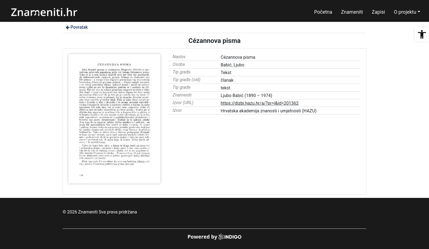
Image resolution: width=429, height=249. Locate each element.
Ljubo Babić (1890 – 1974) (247, 95)
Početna (323, 12)
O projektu (405, 12)
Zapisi (378, 12)
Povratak (76, 27)
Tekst (226, 72)
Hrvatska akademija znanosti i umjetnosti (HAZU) (269, 110)
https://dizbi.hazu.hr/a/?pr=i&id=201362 (260, 103)
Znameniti (352, 12)
